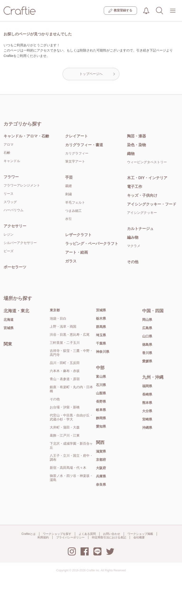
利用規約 (43, 537)
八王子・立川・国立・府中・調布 (71, 457)
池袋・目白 (58, 318)
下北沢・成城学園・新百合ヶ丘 (71, 445)
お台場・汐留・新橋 (65, 407)
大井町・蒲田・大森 (65, 427)
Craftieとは (29, 534)
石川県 (101, 385)
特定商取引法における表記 (109, 537)
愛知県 (101, 426)
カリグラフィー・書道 (84, 145)
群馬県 (101, 327)
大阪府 (101, 468)
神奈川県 (102, 352)
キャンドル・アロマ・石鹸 (26, 136)
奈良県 (101, 484)
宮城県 (9, 328)
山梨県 (101, 393)
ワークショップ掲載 (140, 534)
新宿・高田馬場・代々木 (68, 468)
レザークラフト (78, 235)
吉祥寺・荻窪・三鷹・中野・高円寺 (71, 353)
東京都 (55, 310)
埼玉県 (101, 335)
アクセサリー (15, 226)
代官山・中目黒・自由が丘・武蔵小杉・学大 (71, 417)
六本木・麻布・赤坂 (65, 371)
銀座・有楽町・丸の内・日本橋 (71, 389)
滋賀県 (101, 451)
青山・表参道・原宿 (65, 379)
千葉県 (101, 343)
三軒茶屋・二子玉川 (65, 343)
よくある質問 (87, 534)
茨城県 (101, 310)
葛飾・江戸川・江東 (65, 435)
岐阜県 (101, 410)
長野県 (101, 401)
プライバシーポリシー (70, 537)
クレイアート (76, 136)
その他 (55, 399)
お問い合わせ (111, 534)
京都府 (101, 459)
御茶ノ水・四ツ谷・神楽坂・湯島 (71, 478)
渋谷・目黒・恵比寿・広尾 (70, 334)
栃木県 (101, 318)
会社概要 (139, 537)
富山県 (101, 376)
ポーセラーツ (15, 267)
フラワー (11, 177)
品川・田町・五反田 (65, 363)
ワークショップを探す (57, 534)
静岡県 (101, 418)
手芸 (69, 177)
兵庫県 (101, 476)
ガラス (71, 261)
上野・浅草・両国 (63, 326)
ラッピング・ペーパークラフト (91, 244)
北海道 (9, 320)
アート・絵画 (76, 252)
